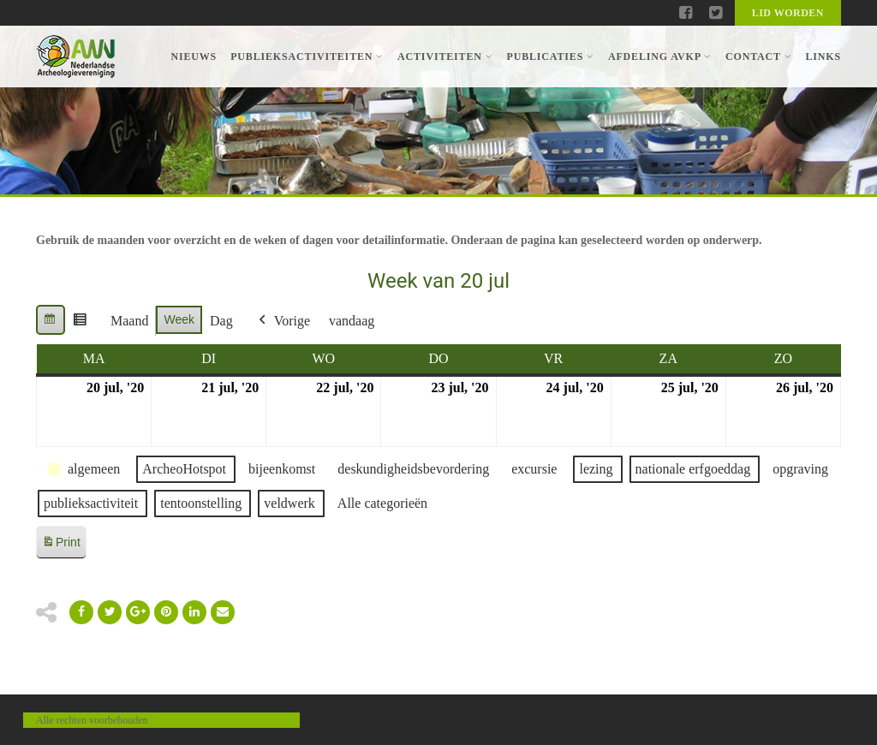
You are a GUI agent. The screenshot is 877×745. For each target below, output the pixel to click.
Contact (758, 57)
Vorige (282, 321)
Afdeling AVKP (660, 57)
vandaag (351, 320)
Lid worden (788, 13)
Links (823, 57)
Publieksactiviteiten (307, 57)
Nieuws (193, 57)
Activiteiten (444, 57)
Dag (221, 320)
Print (61, 545)
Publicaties (550, 57)
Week (179, 319)
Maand (129, 320)
